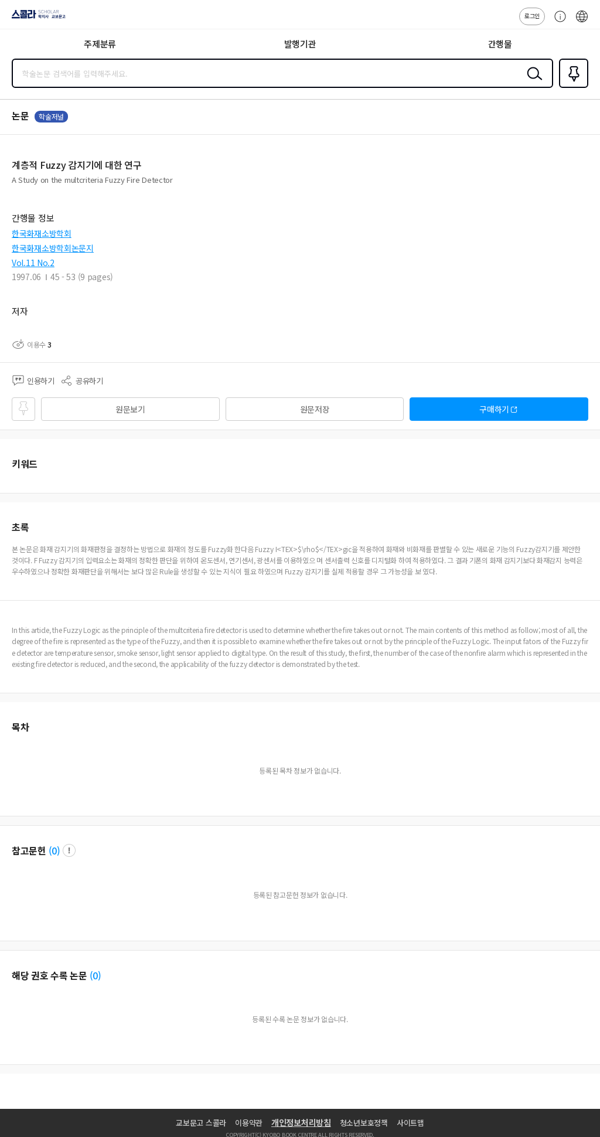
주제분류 (100, 44)
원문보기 (130, 409)
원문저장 (315, 409)
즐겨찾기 (571, 87)
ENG (581, 22)
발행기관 (300, 44)
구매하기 (494, 409)
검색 (532, 82)
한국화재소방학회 (41, 233)
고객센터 (557, 22)
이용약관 (248, 1122)
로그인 (532, 15)
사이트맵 (410, 1122)
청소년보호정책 (364, 1122)
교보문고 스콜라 (201, 1122)
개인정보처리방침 (301, 1122)
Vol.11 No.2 (33, 262)
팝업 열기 (69, 850)
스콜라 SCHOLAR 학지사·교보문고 (35, 18)
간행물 (500, 44)
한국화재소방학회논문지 (53, 248)
